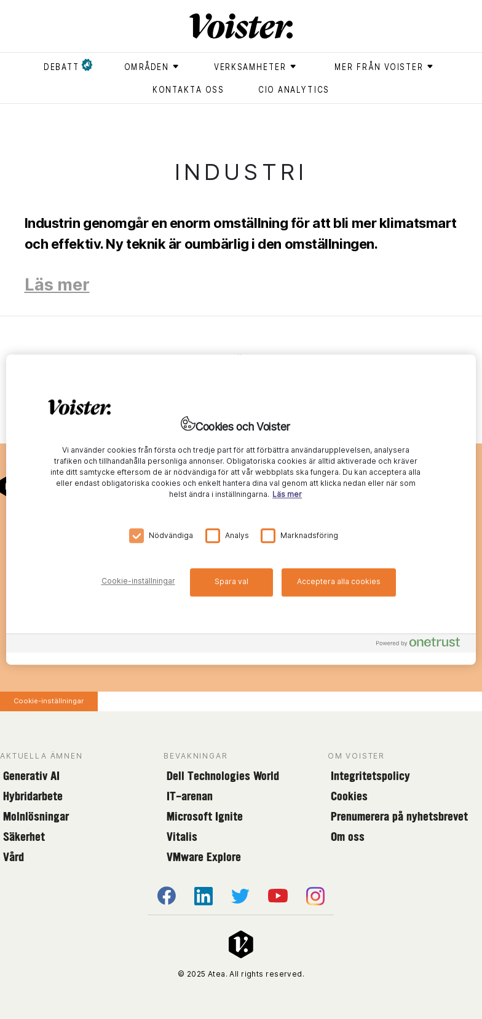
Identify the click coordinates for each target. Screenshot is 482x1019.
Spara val (231, 581)
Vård (13, 857)
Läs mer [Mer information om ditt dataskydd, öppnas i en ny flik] (287, 494)
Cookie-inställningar (49, 701)
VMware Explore (204, 857)
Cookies (349, 796)
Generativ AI (31, 776)
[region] (241, 509)
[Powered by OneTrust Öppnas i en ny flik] (423, 644)
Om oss (348, 837)
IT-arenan (190, 796)
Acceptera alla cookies (339, 581)
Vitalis (182, 837)
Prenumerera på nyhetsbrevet (399, 816)
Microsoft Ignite (205, 816)
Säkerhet (24, 837)
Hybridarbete (33, 796)
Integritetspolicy (370, 776)
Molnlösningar (36, 816)
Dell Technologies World (223, 776)
